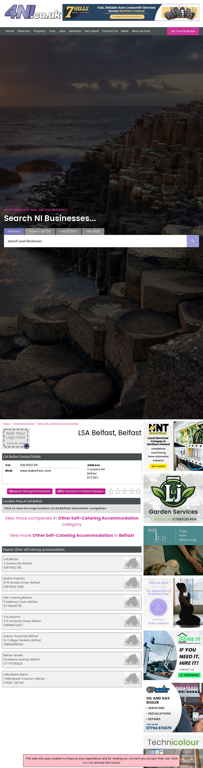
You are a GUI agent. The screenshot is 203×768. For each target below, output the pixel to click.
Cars (52, 31)
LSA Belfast (11, 559)
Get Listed (92, 31)
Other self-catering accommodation (58, 423)
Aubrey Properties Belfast (21, 636)
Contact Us (110, 31)
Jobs (62, 31)
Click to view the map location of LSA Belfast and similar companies (55, 508)
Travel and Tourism (23, 423)
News (124, 31)
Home (10, 31)
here (86, 763)
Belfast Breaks (13, 655)
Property (40, 31)
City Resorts (12, 617)
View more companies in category (72, 521)
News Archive (141, 31)
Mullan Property (14, 578)
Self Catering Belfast (18, 598)
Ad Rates (75, 31)
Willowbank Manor (16, 674)
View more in (71, 535)
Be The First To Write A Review (82, 491)
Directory (24, 31)
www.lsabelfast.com (35, 471)
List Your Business (183, 31)
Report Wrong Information (31, 491)
